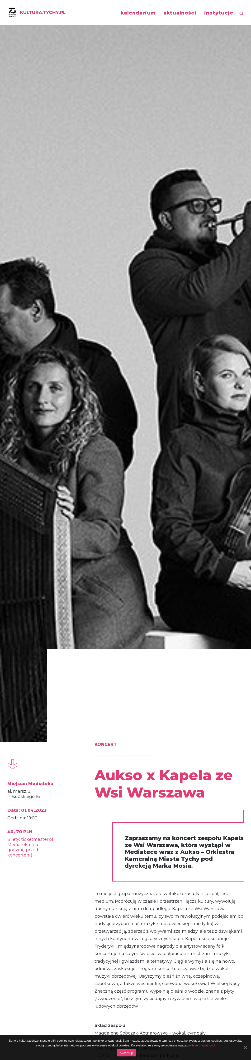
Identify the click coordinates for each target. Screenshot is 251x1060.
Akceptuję (127, 1053)
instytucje (218, 13)
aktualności (179, 13)
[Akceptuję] (245, 1047)
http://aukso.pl (89, 673)
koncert (27, 777)
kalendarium (138, 13)
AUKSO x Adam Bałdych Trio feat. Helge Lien (205, 885)
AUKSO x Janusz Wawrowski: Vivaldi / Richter (44, 885)
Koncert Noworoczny (125, 879)
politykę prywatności (201, 1045)
